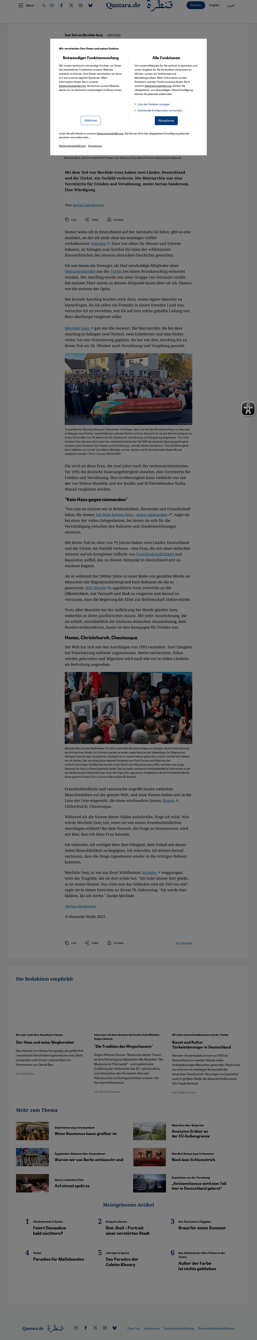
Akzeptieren (166, 120)
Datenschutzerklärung (72, 85)
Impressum (95, 145)
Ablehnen (90, 120)
